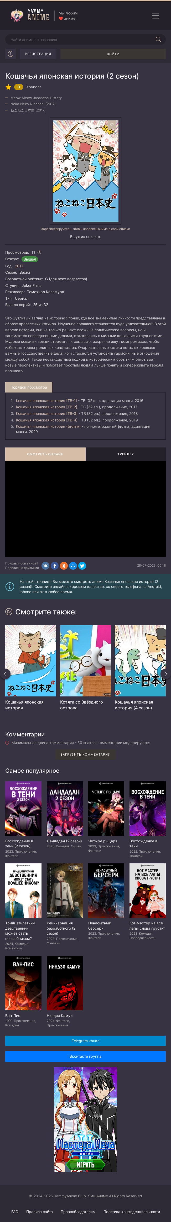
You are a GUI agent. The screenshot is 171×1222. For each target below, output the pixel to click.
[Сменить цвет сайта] (10, 54)
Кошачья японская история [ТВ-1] (46, 400)
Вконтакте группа (85, 1056)
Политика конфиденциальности (131, 1211)
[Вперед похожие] (165, 674)
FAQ (14, 1211)
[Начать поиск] (158, 39)
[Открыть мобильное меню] (155, 16)
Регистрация (38, 54)
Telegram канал (85, 1040)
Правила (39, 1211)
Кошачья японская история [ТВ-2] (46, 407)
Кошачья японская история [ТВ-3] (46, 413)
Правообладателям (78, 1211)
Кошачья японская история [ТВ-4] (46, 420)
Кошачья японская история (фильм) (48, 426)
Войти (113, 54)
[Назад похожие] (5, 674)
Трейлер (125, 454)
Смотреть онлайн (45, 454)
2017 (19, 266)
